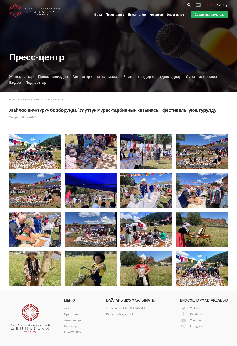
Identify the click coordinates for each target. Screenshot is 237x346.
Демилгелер (137, 14)
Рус (218, 5)
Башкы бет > (16, 99)
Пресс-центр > (34, 99)
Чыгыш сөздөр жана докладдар (152, 76)
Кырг (210, 5)
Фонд (98, 14)
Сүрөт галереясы (201, 76)
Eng (225, 5)
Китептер (156, 14)
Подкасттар (35, 82)
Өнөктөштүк (175, 14)
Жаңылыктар (21, 76)
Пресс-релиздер (53, 76)
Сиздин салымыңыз (209, 14)
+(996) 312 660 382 (132, 308)
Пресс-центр (115, 14)
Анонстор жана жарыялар (96, 76)
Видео (15, 82)
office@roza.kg (125, 314)
